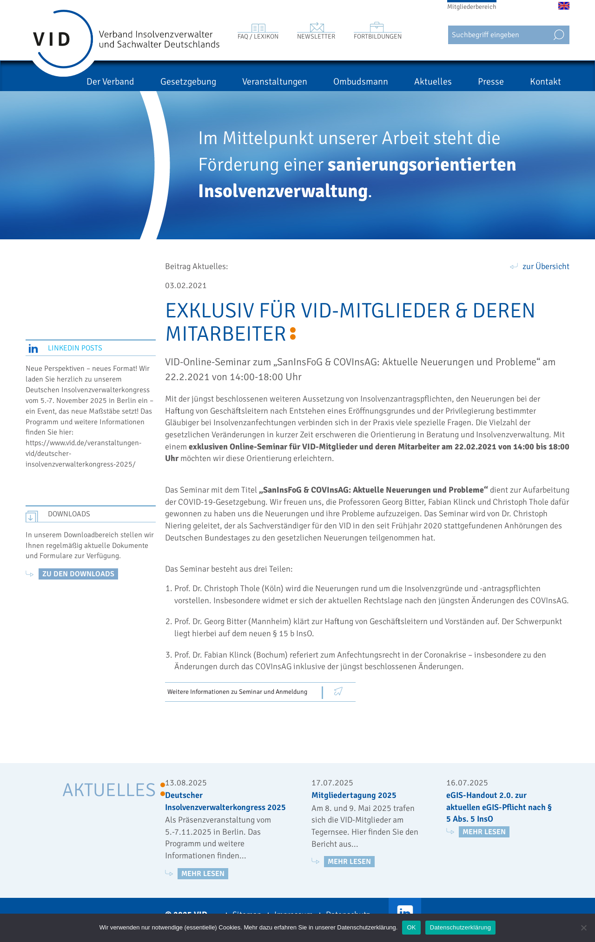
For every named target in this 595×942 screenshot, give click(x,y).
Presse (491, 81)
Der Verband (110, 81)
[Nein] (583, 927)
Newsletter (316, 36)
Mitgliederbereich (471, 7)
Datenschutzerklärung (460, 927)
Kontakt (545, 81)
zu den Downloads (78, 574)
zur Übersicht (545, 266)
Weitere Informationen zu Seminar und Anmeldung (237, 692)
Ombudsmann (360, 81)
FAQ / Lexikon (258, 36)
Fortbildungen (378, 36)
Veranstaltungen (274, 81)
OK (411, 927)
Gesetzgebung (188, 81)
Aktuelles (433, 81)
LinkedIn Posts (75, 348)
